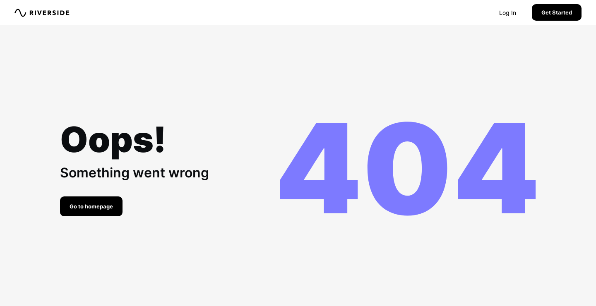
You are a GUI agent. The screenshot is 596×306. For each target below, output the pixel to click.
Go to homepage (91, 206)
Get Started (556, 12)
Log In (507, 12)
